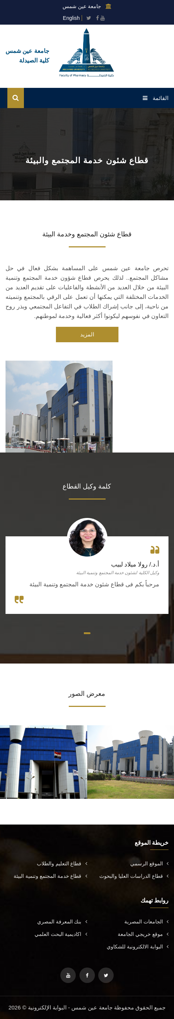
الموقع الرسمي (149, 863)
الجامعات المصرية (146, 922)
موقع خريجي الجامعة (143, 934)
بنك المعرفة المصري (62, 922)
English (71, 18)
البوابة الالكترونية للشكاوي (137, 947)
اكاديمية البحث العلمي (61, 934)
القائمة (155, 98)
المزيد (87, 334)
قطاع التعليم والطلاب (62, 863)
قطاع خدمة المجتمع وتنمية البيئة (50, 876)
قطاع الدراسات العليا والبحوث (133, 876)
